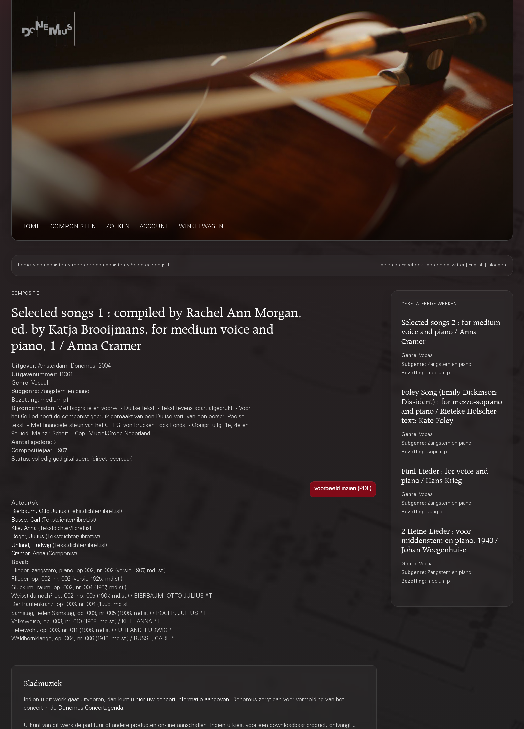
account (154, 227)
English (476, 265)
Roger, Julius (27, 537)
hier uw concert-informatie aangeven (182, 700)
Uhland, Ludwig (31, 546)
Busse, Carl (25, 520)
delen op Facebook (402, 265)
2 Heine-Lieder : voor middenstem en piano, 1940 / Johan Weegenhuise (449, 539)
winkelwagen (201, 227)
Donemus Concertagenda (90, 708)
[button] (343, 489)
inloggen (496, 265)
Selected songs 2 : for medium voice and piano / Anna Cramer (450, 330)
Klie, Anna (24, 529)
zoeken (118, 227)
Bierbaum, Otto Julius (38, 512)
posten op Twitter (446, 265)
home (30, 227)
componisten (73, 227)
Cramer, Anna (28, 554)
